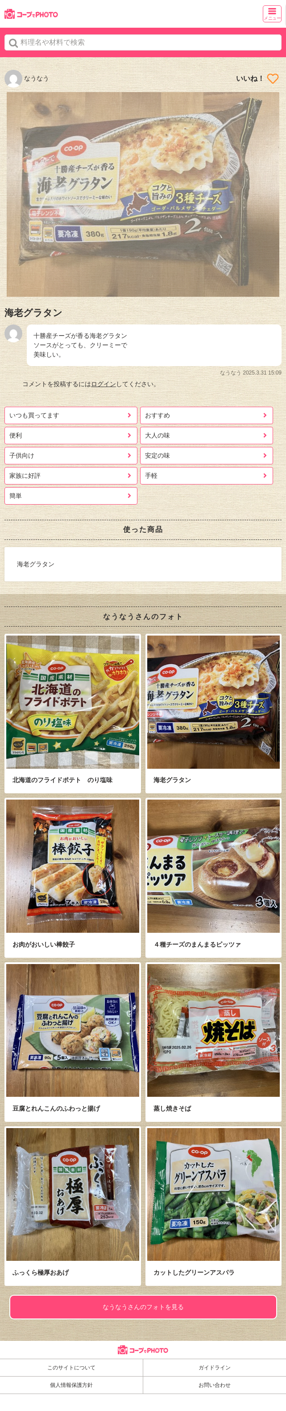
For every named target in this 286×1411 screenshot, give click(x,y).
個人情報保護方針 (71, 1385)
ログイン (103, 383)
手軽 (151, 475)
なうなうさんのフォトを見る (143, 1306)
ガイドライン (215, 1368)
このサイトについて (71, 1368)
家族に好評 (25, 475)
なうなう (26, 78)
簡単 (15, 495)
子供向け (21, 455)
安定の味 (157, 455)
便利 (15, 435)
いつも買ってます (34, 415)
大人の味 (157, 435)
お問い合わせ (215, 1385)
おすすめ (157, 415)
